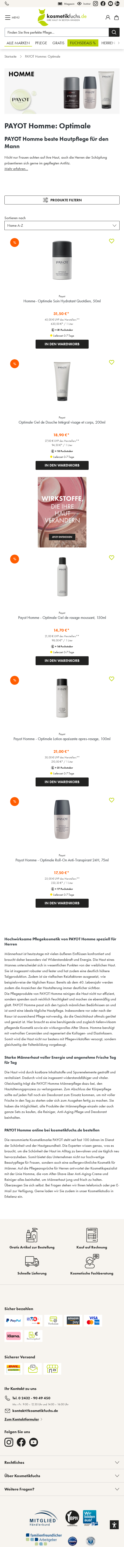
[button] (114, 1524)
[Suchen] (114, 32)
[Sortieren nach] (62, 225)
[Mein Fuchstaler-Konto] (108, 17)
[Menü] (12, 18)
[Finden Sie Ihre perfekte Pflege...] (57, 32)
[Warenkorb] (116, 17)
